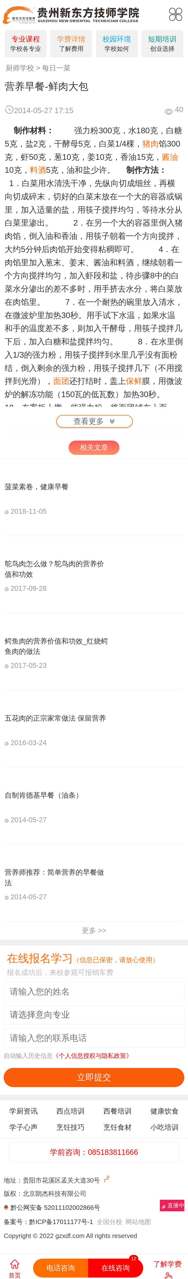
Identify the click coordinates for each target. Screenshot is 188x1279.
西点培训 (70, 1111)
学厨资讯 (23, 1111)
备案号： (16, 1221)
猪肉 (150, 143)
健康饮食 (164, 1111)
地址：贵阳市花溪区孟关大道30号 (57, 1179)
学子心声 (23, 1127)
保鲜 (134, 381)
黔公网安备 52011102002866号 (55, 1207)
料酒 (38, 170)
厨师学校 (20, 68)
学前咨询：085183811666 (94, 1152)
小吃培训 (164, 1127)
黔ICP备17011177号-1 (61, 1221)
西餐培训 (117, 1111)
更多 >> (94, 930)
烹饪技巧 (70, 1127)
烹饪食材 (117, 1127)
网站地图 (138, 1221)
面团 (61, 381)
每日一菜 (56, 68)
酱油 (170, 157)
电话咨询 (61, 1268)
